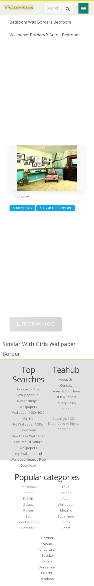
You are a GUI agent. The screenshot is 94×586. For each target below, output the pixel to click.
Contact (66, 385)
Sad (28, 516)
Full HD (28, 498)
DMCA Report (66, 397)
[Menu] (83, 8)
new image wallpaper (28, 436)
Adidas (66, 492)
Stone (65, 522)
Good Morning (28, 522)
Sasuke (47, 555)
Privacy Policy (66, 403)
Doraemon (47, 567)
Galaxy (28, 504)
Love (65, 487)
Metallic (66, 510)
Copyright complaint (55, 208)
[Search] (68, 9)
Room (65, 528)
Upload (65, 408)
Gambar (47, 538)
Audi (65, 498)
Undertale (47, 549)
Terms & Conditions (66, 391)
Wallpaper (66, 504)
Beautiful (28, 528)
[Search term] (58, 8)
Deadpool (47, 578)
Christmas (28, 487)
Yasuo (47, 543)
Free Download (36, 324)
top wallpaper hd (28, 453)
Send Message (22, 208)
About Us (66, 379)
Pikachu (47, 573)
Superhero (66, 516)
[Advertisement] (47, 93)
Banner (28, 492)
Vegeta (47, 561)
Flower (28, 510)
